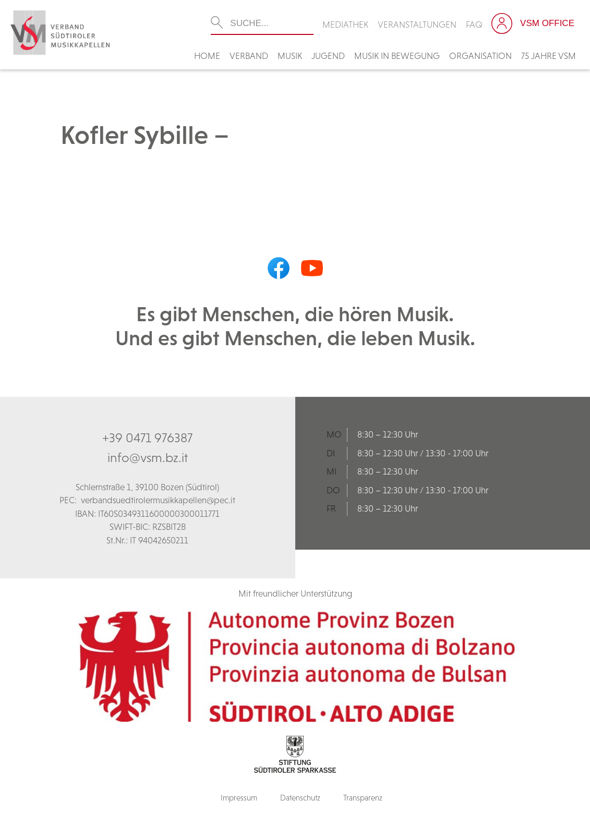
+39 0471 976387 (147, 437)
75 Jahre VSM (548, 56)
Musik (290, 56)
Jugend (328, 56)
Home (207, 56)
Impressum (239, 797)
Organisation (480, 56)
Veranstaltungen (417, 24)
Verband (249, 56)
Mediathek (345, 24)
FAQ (474, 24)
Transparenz (362, 797)
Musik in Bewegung (397, 56)
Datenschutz (300, 797)
